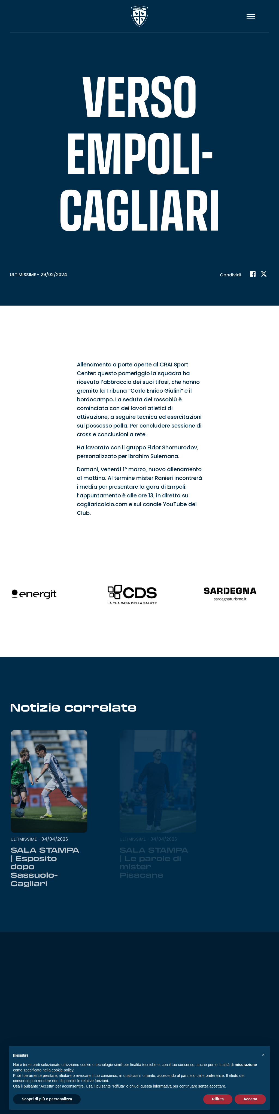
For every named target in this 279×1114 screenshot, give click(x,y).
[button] (263, 1054)
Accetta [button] (250, 1099)
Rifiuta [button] (218, 1099)
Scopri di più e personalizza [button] (47, 1099)
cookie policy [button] (62, 1070)
